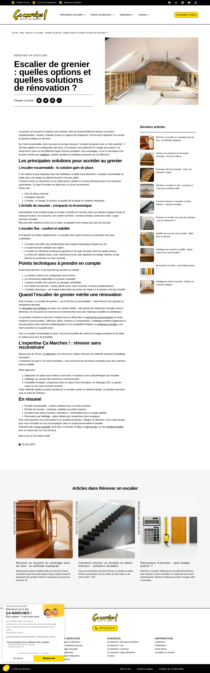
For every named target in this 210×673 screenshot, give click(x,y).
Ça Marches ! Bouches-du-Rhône (122, 642)
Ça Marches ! (50, 354)
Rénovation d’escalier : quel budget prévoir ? (166, 564)
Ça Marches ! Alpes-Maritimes (120, 652)
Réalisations (160, 645)
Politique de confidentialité (171, 668)
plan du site (91, 427)
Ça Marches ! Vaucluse (117, 648)
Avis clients (65, 659)
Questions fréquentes (69, 655)
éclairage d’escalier (108, 324)
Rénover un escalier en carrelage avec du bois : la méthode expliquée (44, 564)
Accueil (15, 33)
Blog (22, 33)
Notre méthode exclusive (71, 645)
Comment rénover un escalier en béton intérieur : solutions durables (106, 564)
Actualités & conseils (164, 652)
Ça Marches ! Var (115, 645)
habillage (44, 154)
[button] (39, 100)
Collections (160, 642)
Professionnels (66, 652)
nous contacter (43, 427)
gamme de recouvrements (99, 317)
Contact (110, 655)
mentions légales (115, 427)
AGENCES (114, 638)
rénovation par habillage (34, 308)
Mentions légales (145, 668)
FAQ (79, 427)
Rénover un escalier (34, 33)
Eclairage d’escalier (68, 648)
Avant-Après (160, 648)
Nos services (70, 638)
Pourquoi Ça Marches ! (70, 642)
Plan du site (126, 668)
